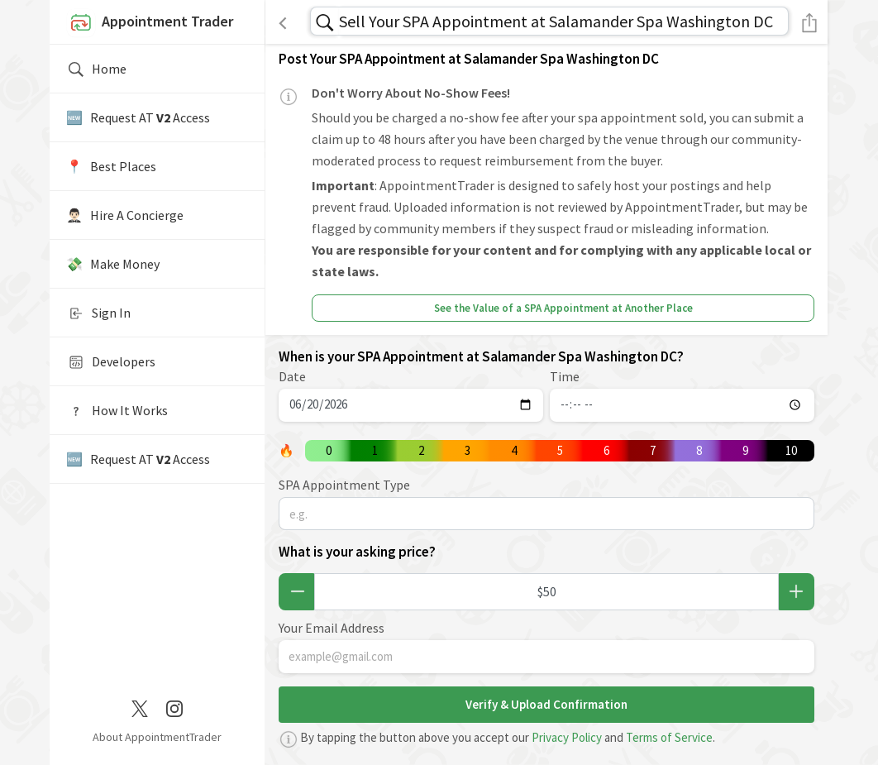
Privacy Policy (567, 737)
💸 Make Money (113, 264)
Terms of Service (669, 737)
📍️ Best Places (111, 166)
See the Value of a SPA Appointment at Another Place (563, 308)
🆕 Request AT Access (138, 117)
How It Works (117, 411)
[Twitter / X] (139, 707)
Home (96, 69)
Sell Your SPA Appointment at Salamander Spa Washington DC (556, 21)
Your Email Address (331, 627)
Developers (110, 362)
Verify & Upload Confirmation (546, 704)
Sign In (98, 313)
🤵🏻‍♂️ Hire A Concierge (125, 215)
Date (292, 376)
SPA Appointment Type (344, 484)
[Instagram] (174, 707)
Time (565, 376)
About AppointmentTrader (157, 736)
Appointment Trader (149, 23)
